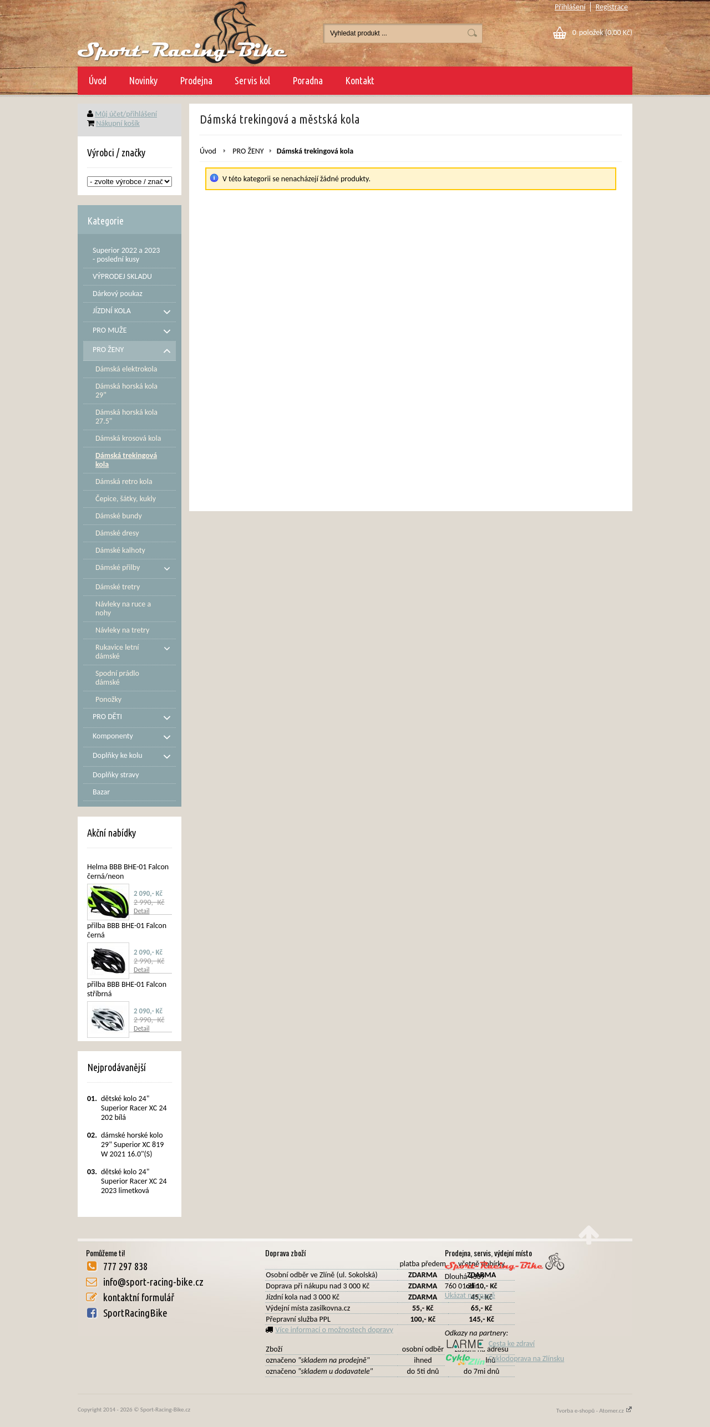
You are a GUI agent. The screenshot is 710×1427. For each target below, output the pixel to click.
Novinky (143, 80)
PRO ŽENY (247, 151)
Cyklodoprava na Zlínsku (505, 1358)
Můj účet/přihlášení (126, 114)
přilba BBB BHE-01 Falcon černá (126, 930)
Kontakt (359, 80)
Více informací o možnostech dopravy (334, 1329)
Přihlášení (570, 7)
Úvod (97, 80)
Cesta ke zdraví (490, 1343)
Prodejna (196, 80)
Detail (141, 911)
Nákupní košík (118, 123)
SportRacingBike (135, 1313)
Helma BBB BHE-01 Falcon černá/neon (128, 871)
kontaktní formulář (138, 1297)
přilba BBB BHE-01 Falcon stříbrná (126, 989)
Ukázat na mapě (470, 1295)
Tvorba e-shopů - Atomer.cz (594, 1410)
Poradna (307, 80)
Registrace (612, 7)
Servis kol (252, 80)
